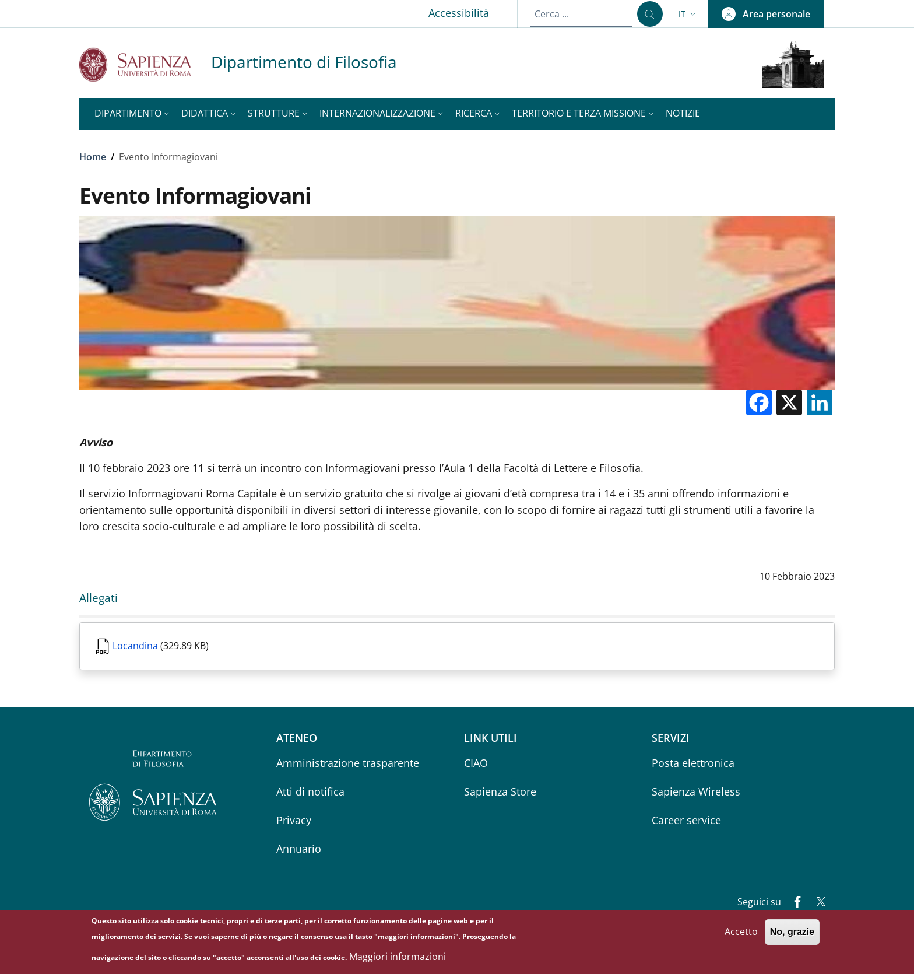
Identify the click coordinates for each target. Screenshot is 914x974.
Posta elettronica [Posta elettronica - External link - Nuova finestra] (693, 763)
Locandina (135, 645)
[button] (688, 14)
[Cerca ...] (650, 14)
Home (92, 156)
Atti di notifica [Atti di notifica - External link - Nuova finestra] (310, 791)
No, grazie (792, 932)
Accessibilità (458, 13)
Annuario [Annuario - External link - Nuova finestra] (298, 849)
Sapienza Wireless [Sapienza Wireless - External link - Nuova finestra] (696, 791)
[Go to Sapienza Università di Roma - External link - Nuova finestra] (145, 64)
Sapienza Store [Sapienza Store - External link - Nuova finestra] (500, 791)
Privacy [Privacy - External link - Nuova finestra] (293, 820)
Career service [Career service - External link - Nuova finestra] (686, 820)
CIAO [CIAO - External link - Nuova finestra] (476, 763)
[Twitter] (816, 902)
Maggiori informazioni (397, 956)
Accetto (741, 932)
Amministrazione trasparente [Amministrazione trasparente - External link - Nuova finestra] (347, 763)
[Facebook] (792, 902)
